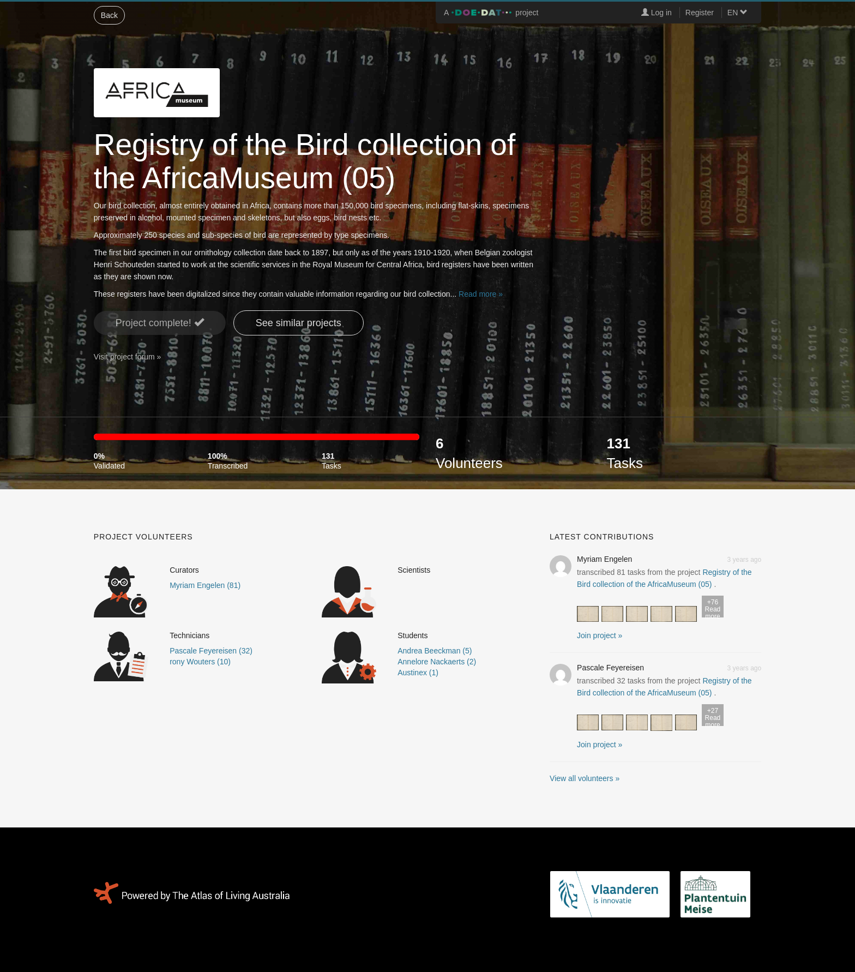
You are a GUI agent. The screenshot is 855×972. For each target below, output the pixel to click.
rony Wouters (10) (200, 661)
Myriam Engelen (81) (205, 585)
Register (699, 12)
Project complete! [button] (160, 322)
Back (109, 15)
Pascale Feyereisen (610, 667)
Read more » (481, 294)
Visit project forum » (127, 356)
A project (491, 12)
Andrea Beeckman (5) (435, 650)
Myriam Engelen (604, 559)
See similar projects (298, 322)
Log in (656, 12)
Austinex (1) (418, 672)
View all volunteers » (584, 778)
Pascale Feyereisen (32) (211, 650)
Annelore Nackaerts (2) (437, 661)
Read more (713, 607)
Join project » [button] (599, 635)
